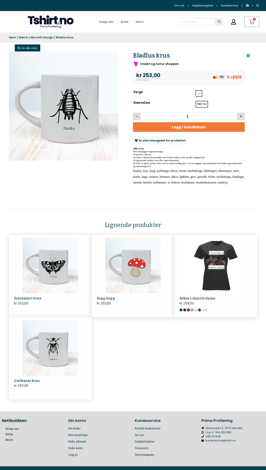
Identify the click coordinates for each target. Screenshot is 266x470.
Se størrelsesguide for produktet (160, 140)
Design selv (106, 22)
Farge (138, 92)
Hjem (12, 37)
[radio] (199, 93)
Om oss (179, 5)
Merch (140, 22)
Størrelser (142, 103)
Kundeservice (229, 5)
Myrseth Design (42, 37)
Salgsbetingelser (202, 5)
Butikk (124, 22)
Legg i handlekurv (189, 127)
